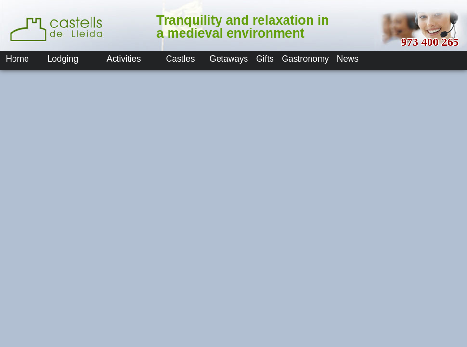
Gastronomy (305, 59)
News (348, 59)
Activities (124, 59)
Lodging (62, 59)
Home (17, 59)
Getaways (228, 59)
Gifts (265, 59)
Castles (180, 59)
